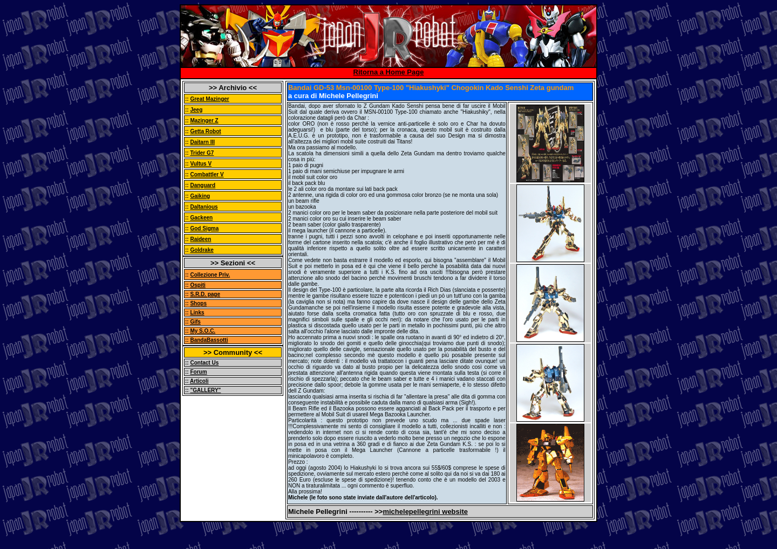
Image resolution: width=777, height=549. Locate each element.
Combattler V (206, 174)
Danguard (202, 185)
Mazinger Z (204, 120)
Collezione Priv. (210, 275)
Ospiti (197, 285)
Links (197, 312)
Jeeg (196, 110)
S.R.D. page (205, 294)
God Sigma (204, 228)
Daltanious (203, 207)
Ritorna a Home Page (388, 72)
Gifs (195, 322)
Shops (198, 303)
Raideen (200, 239)
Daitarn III (202, 142)
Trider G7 (202, 153)
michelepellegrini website (425, 511)
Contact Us (204, 363)
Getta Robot (205, 131)
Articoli (199, 381)
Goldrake (201, 250)
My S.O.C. (202, 331)
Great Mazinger (209, 99)
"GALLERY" (205, 390)
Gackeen (201, 218)
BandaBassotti (209, 340)
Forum (198, 372)
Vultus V (201, 164)
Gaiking (200, 196)
